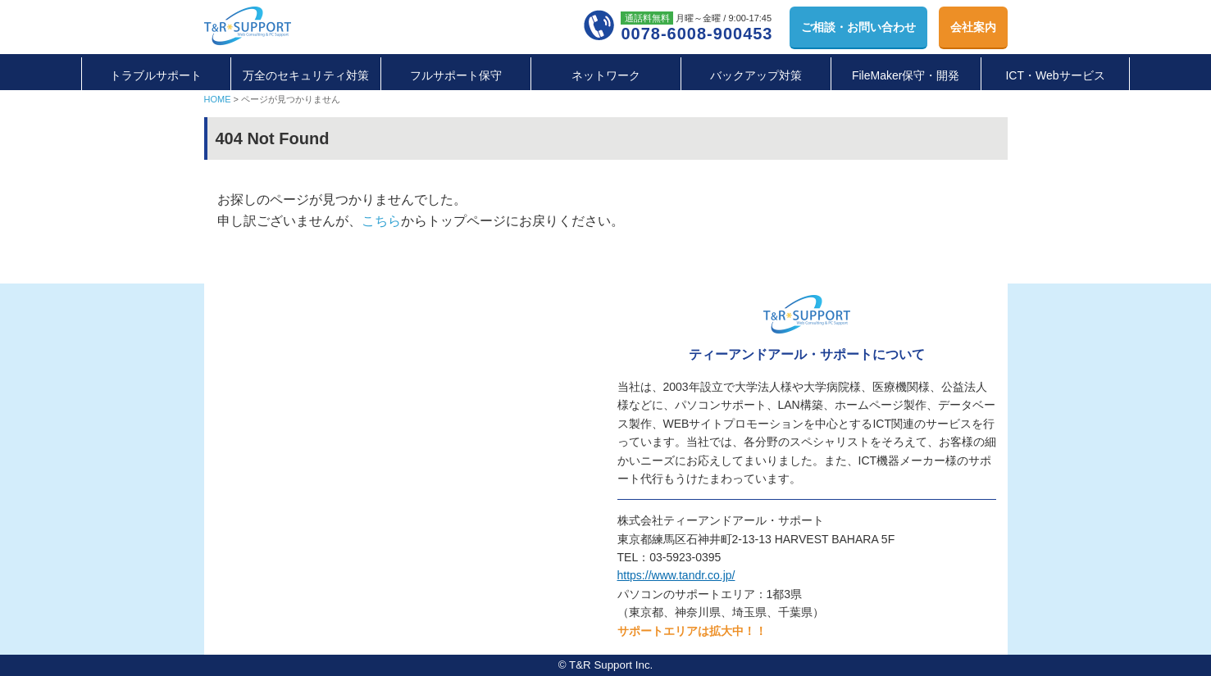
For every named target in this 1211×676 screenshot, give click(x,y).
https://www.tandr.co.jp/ (676, 575)
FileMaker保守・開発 (905, 75)
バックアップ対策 (756, 75)
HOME (217, 99)
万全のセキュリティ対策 (306, 75)
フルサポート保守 (456, 75)
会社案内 (973, 27)
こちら (381, 221)
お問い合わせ (858, 27)
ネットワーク (605, 75)
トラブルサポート (156, 75)
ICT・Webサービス (1054, 75)
